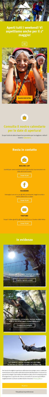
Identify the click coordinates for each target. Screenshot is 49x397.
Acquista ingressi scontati (24, 280)
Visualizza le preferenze (24, 392)
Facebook (24, 191)
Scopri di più (24, 175)
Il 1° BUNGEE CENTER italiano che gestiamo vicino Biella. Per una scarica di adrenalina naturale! (24, 364)
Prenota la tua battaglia (24, 325)
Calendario (27, 138)
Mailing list (24, 166)
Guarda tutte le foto (24, 98)
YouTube (24, 216)
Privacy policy (37, 378)
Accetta (24, 386)
